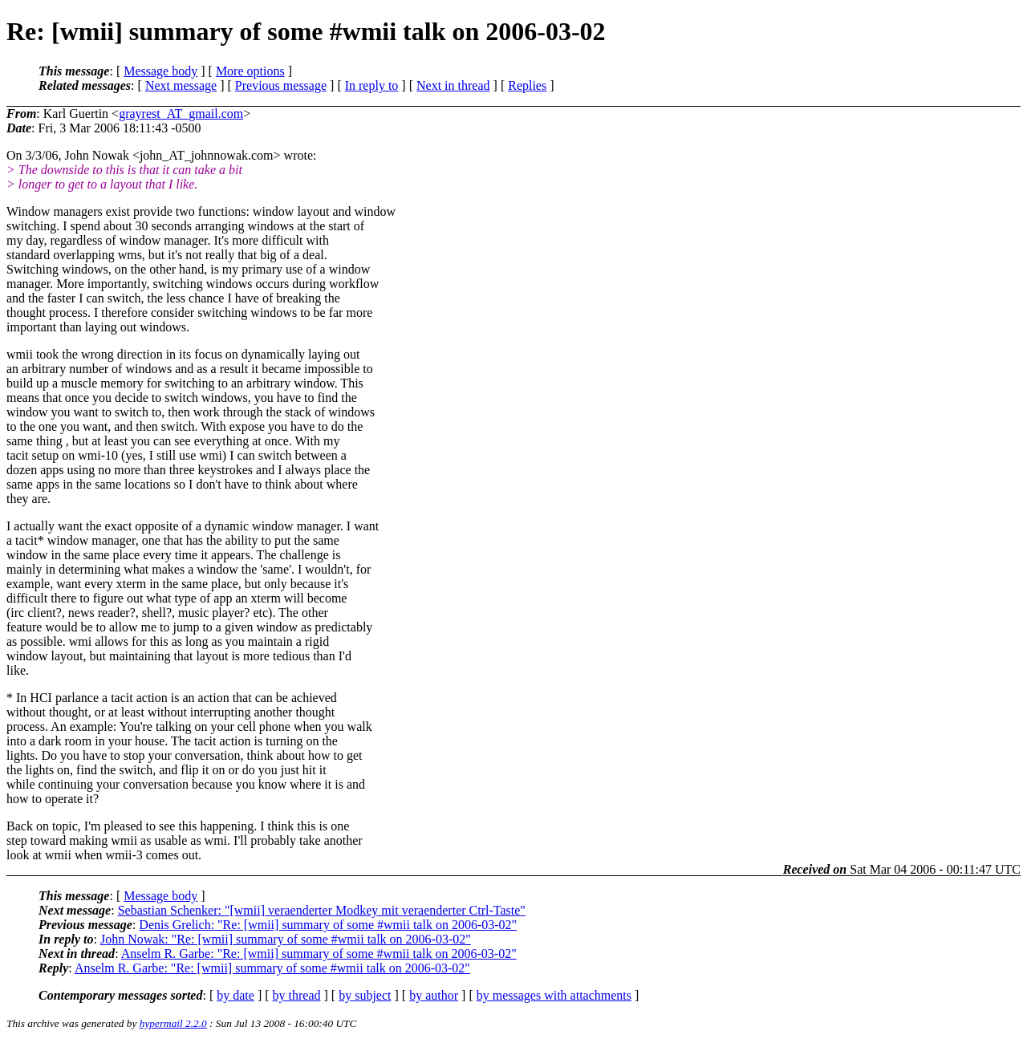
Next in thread (453, 85)
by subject (365, 995)
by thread (297, 995)
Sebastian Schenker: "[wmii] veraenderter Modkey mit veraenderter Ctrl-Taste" (322, 910)
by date (235, 995)
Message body (160, 71)
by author (433, 995)
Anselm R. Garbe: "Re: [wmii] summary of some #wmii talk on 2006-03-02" (319, 953)
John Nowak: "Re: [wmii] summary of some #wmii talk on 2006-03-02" (285, 939)
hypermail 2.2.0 (173, 1023)
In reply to (372, 85)
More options (250, 71)
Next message (181, 85)
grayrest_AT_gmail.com (181, 113)
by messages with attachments (554, 995)
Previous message (281, 85)
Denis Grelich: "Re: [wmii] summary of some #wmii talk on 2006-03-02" (328, 924)
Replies (527, 85)
